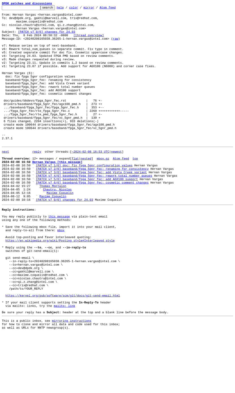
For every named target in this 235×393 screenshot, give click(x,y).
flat (75, 188)
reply (36, 180)
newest (116, 180)
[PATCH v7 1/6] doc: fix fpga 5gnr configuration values (84, 196)
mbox (60, 273)
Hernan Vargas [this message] (57, 192)
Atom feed (115, 9)
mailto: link (64, 363)
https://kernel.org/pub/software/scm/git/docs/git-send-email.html (63, 351)
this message (59, 256)
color (80, 9)
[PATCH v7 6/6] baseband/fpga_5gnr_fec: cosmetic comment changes (92, 217)
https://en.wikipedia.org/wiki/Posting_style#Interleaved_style (60, 285)
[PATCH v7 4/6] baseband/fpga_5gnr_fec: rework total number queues (94, 208)
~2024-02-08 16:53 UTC (90, 180)
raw (115, 45)
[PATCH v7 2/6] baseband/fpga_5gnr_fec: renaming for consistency (92, 200)
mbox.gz (103, 188)
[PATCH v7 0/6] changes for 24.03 (46, 37)
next (5, 180)
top (135, 188)
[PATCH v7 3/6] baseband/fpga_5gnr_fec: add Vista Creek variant (91, 204)
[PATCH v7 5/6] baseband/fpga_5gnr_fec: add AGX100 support (87, 213)
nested (86, 188)
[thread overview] (88, 41)
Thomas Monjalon (52, 221)
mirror (96, 9)
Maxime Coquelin (60, 229)
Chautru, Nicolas (57, 225)
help (67, 9)
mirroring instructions (71, 380)
